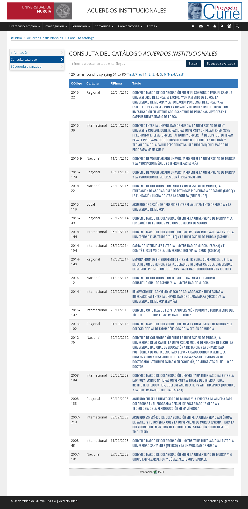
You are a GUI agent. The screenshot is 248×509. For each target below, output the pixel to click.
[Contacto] (201, 26)
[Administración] (222, 26)
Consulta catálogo (81, 38)
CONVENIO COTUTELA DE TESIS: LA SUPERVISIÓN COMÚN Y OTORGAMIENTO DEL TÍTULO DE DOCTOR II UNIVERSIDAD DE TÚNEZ (183, 312)
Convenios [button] (104, 26)
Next (171, 74)
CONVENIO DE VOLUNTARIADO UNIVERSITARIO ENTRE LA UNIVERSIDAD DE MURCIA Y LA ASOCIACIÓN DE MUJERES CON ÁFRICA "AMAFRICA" (183, 174)
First (131, 74)
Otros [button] (152, 26)
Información (19, 52)
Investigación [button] (56, 26)
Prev (138, 74)
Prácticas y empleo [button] (24, 26)
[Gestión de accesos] (229, 26)
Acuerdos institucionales (45, 38)
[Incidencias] (208, 26)
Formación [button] (81, 26)
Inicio (16, 38)
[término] (127, 63)
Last (180, 74)
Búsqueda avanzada (26, 66)
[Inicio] (193, 26)
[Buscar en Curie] (237, 26)
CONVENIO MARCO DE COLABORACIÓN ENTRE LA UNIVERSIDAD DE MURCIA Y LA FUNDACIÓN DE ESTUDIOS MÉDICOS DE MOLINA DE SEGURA (182, 220)
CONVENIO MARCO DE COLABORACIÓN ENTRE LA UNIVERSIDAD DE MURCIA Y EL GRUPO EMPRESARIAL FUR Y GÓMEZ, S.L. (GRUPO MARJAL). (182, 457)
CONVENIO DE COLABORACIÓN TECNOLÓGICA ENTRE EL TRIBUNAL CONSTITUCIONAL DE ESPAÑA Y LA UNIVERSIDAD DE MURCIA (174, 280)
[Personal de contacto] (215, 26)
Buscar (193, 63)
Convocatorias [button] (130, 26)
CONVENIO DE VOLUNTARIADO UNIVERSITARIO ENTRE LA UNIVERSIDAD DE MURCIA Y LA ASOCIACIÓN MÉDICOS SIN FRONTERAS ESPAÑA (183, 161)
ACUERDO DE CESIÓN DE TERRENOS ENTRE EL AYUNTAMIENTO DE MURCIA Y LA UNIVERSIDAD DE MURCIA (181, 207)
